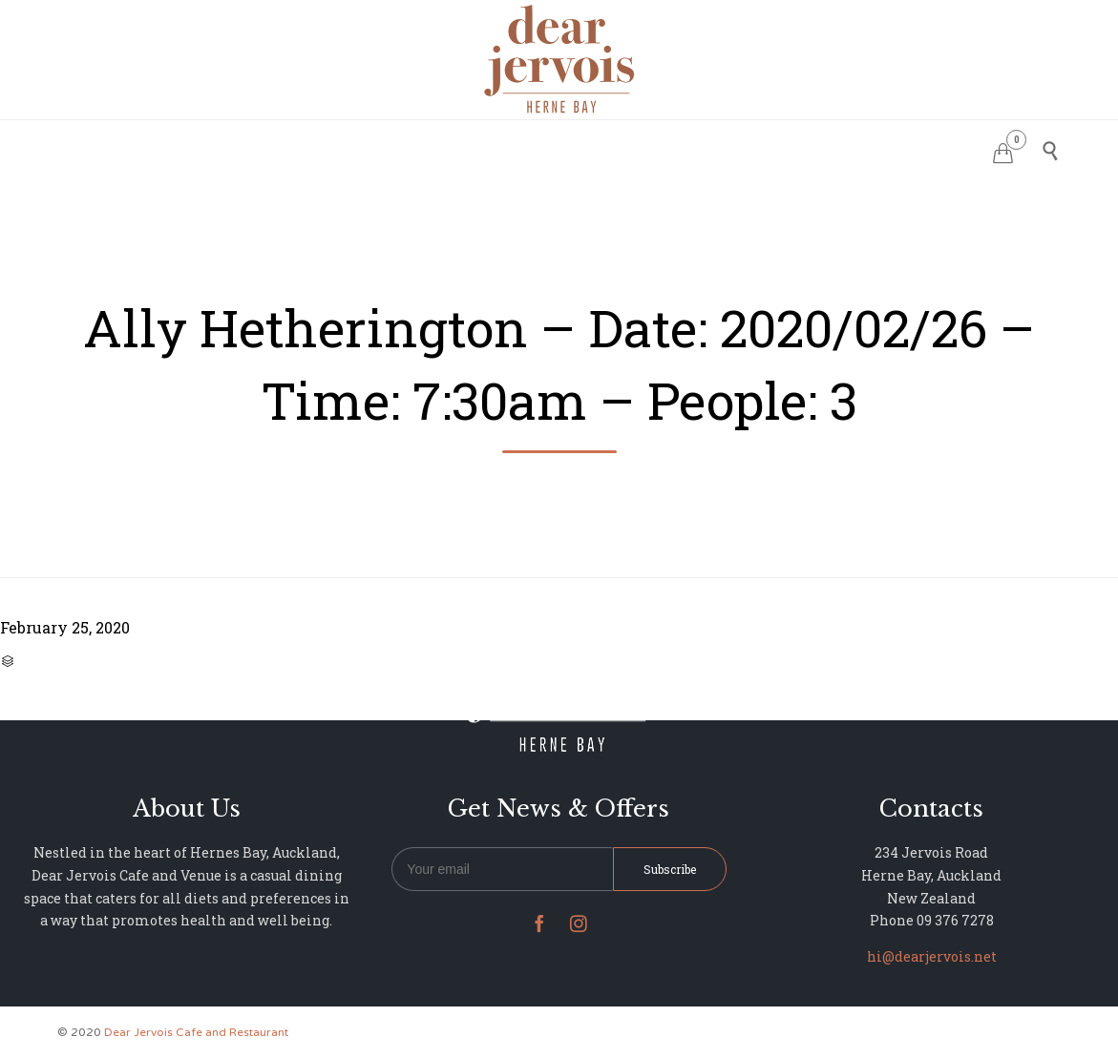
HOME (320, 148)
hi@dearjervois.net (932, 956)
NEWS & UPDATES (758, 148)
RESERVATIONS (417, 148)
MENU (514, 148)
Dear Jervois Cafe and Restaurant (196, 1032)
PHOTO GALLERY (616, 148)
